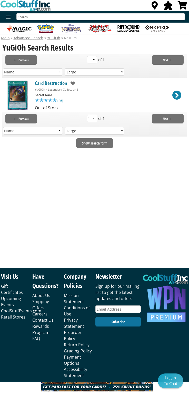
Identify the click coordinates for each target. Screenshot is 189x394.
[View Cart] (182, 7)
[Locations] (155, 7)
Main (5, 37)
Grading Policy (78, 351)
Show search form (94, 143)
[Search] (100, 16)
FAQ (36, 338)
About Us (41, 295)
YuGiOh (53, 37)
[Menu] (7, 17)
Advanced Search (28, 37)
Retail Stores (13, 317)
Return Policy (76, 345)
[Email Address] (118, 309)
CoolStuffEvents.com (21, 311)
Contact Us (43, 320)
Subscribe (118, 321)
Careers (39, 314)
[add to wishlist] (71, 83)
